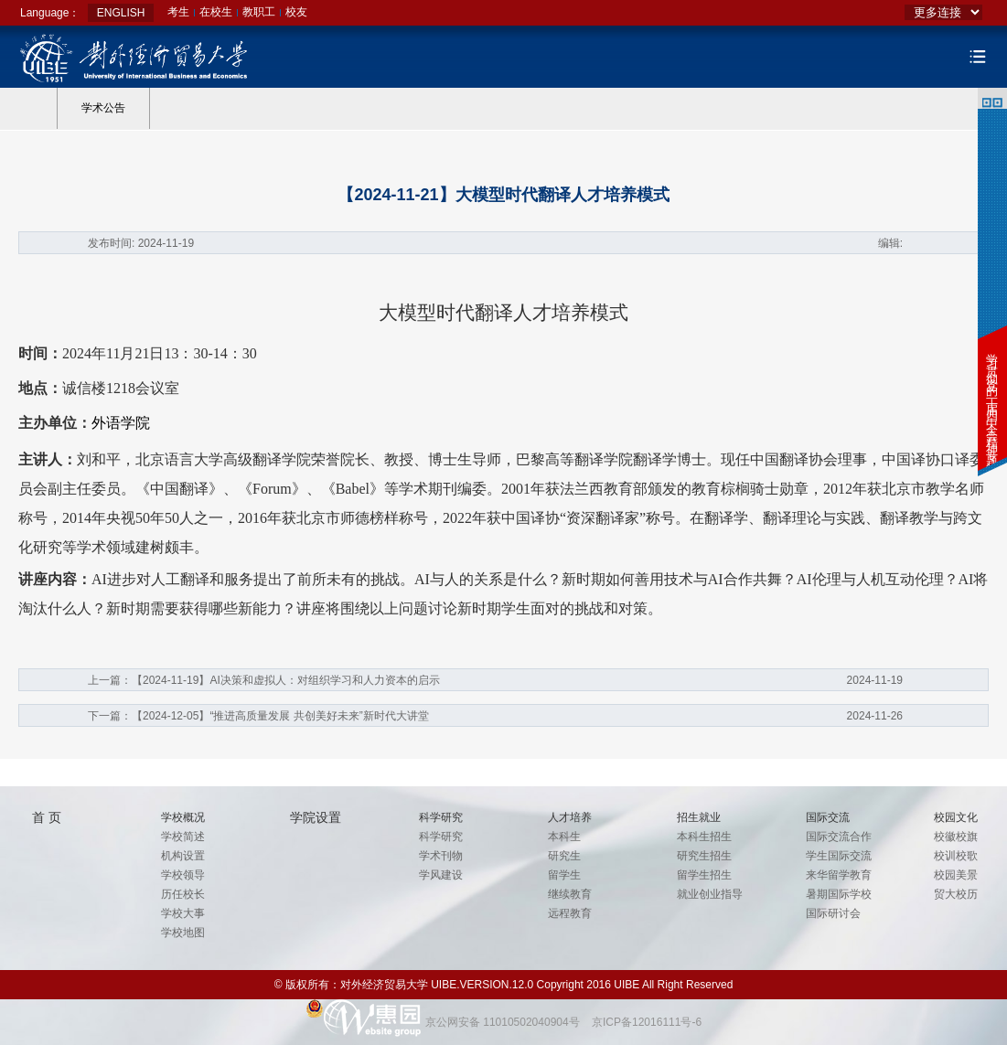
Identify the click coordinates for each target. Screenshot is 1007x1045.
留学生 (564, 875)
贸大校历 (956, 894)
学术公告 (103, 107)
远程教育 (570, 913)
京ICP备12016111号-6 (647, 1022)
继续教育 (570, 894)
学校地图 (183, 932)
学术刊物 (441, 855)
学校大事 (183, 913)
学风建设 (441, 875)
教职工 (258, 11)
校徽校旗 (956, 836)
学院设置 (315, 817)
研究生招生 (704, 855)
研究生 (564, 855)
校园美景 (956, 875)
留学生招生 (704, 875)
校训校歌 (956, 855)
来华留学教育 (839, 875)
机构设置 (183, 855)
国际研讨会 (833, 913)
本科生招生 (704, 836)
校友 (296, 11)
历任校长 (183, 894)
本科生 (564, 836)
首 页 (46, 817)
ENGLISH (121, 12)
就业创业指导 (710, 894)
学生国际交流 (839, 855)
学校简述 (183, 836)
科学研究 (441, 836)
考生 (178, 11)
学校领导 (183, 875)
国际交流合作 (839, 836)
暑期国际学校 (839, 894)
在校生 (215, 11)
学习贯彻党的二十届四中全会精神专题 (992, 398)
